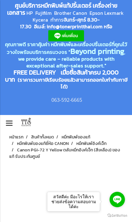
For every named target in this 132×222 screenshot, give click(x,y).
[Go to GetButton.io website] (117, 216)
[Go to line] (117, 199)
